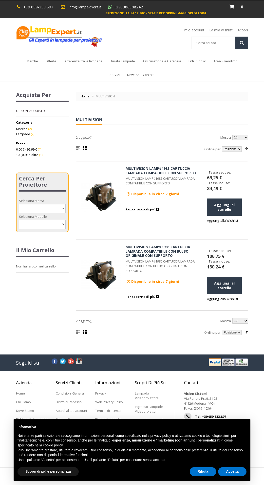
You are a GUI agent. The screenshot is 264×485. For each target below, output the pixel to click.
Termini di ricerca (108, 410)
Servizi (115, 74)
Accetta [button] (232, 471)
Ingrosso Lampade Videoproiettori (149, 409)
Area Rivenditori (226, 61)
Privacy (100, 393)
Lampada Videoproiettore (147, 395)
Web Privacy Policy (109, 402)
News (133, 77)
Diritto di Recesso (69, 402)
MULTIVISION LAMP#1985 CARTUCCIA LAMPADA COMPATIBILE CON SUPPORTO (161, 170)
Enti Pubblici (197, 61)
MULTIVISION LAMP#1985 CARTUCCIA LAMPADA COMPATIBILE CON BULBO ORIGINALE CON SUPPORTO (158, 251)
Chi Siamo (23, 402)
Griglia (85, 148)
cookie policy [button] (53, 445)
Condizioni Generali (70, 393)
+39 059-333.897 (38, 6)
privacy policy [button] (161, 436)
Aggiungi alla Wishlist (222, 220)
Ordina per (212, 149)
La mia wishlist (221, 30)
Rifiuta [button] (203, 471)
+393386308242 (128, 7)
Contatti (148, 74)
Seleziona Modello (33, 216)
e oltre (27, 155)
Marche (32, 61)
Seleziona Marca (31, 200)
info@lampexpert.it (85, 6)
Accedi (243, 30)
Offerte (50, 61)
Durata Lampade (122, 61)
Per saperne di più (142, 209)
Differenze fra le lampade (83, 61)
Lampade (23, 134)
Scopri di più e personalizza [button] (48, 471)
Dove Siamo (25, 410)
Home (85, 96)
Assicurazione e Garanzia (161, 61)
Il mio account (193, 30)
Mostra (225, 137)
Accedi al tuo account (71, 410)
